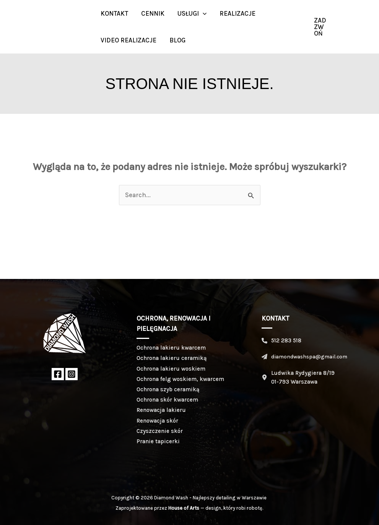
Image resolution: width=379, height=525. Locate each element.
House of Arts (183, 508)
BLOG (177, 40)
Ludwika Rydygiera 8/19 (303, 372)
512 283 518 (286, 340)
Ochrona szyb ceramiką (168, 389)
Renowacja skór (157, 420)
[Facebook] (58, 374)
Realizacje (237, 13)
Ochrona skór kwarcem (167, 399)
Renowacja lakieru (161, 410)
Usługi (192, 13)
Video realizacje (128, 40)
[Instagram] (361, 26)
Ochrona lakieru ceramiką (172, 358)
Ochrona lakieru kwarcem (171, 347)
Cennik (152, 13)
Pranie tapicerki (158, 441)
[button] (203, 13)
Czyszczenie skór (160, 431)
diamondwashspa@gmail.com (309, 356)
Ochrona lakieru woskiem (171, 368)
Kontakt (114, 13)
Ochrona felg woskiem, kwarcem (180, 379)
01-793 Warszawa (294, 381)
